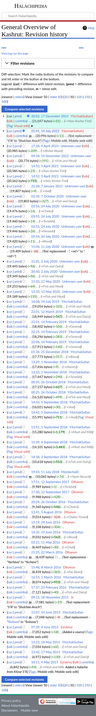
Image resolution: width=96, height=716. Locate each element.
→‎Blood (45, 241)
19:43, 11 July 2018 (45, 472)
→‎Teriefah (47, 221)
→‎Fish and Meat (64, 161)
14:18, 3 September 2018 (49, 457)
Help (91, 28)
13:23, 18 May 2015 (45, 642)
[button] (48, 63)
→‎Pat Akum (73, 572)
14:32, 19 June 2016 (45, 532)
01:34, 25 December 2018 (49, 352)
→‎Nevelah (47, 231)
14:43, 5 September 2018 (49, 402)
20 (66, 97)
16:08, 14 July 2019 (45, 301)
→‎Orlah (68, 547)
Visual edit (21, 126)
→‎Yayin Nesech (79, 476)
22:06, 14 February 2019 (48, 342)
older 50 (55, 97)
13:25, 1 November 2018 (49, 372)
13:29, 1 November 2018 (49, 362)
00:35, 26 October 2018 (48, 382)
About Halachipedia (15, 705)
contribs (20, 121)
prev (17, 116)
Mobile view (29, 710)
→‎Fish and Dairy (64, 201)
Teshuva (13, 622)
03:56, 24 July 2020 (45, 206)
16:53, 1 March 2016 (46, 577)
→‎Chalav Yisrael (76, 517)
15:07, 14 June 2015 (45, 612)
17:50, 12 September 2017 (50, 492)
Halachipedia (30, 6)
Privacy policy (11, 700)
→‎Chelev (46, 211)
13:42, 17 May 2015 (45, 652)
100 (79, 97)
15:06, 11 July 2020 (45, 246)
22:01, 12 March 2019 (47, 312)
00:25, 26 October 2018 (48, 392)
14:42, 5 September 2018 (49, 412)
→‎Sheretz (70, 367)
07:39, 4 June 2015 (44, 627)
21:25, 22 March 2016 (47, 552)
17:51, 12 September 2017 (50, 482)
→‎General (74, 326)
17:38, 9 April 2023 (44, 146)
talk (10, 121)
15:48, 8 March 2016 (46, 567)
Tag (10, 126)
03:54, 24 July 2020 (45, 236)
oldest (19, 97)
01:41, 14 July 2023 (45, 131)
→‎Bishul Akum (52, 151)
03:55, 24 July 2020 (45, 216)
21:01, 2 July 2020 (44, 261)
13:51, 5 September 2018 (49, 427)
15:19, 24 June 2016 (45, 522)
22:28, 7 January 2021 (47, 186)
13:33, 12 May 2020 (45, 281)
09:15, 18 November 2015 (50, 597)
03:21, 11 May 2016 (45, 542)
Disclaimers (9, 710)
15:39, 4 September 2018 (49, 442)
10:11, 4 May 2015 (44, 662)
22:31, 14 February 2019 (48, 322)
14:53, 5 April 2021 (44, 166)
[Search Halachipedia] (48, 15)
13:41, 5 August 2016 (46, 512)
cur (10, 131)
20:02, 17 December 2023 (49, 116)
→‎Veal (45, 191)
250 (87, 97)
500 (4, 101)
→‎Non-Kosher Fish (77, 121)
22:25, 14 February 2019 (48, 332)
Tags (46, 140)
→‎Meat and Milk (81, 432)
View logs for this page (14, 53)
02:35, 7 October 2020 (47, 196)
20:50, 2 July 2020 (44, 271)
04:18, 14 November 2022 (50, 156)
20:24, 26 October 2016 (48, 502)
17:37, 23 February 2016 (48, 587)
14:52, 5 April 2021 (44, 176)
